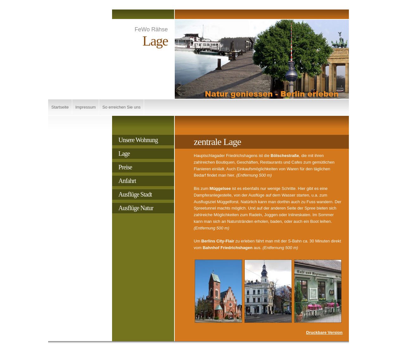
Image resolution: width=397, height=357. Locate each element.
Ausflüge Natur (135, 207)
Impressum (85, 107)
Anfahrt (127, 180)
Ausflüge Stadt (135, 194)
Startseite (60, 107)
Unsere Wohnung (138, 139)
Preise (125, 167)
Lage (124, 153)
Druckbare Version (324, 332)
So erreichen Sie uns (121, 107)
